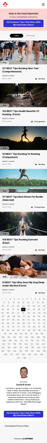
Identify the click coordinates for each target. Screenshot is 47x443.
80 (34, 327)
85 (13, 330)
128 (26, 347)
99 (42, 334)
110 (16, 341)
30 (8, 309)
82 (44, 327)
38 (2, 313)
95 (21, 334)
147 (18, 358)
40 (13, 313)
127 (20, 347)
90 (39, 330)
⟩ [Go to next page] (29, 358)
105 (32, 337)
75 (8, 327)
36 (39, 309)
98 (37, 334)
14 (18, 302)
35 (34, 309)
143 (23, 354)
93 (10, 334)
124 (3, 347)
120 (26, 344)
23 (18, 306)
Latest (16, 35)
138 (38, 351)
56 (3, 320)
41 (18, 313)
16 (28, 302)
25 (29, 306)
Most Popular (30, 35)
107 (44, 337)
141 (11, 354)
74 (3, 327)
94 (16, 334)
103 (20, 337)
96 (26, 334)
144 (29, 354)
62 (33, 320)
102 (14, 337)
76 (13, 327)
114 (37, 341)
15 (23, 302)
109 (10, 341)
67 (13, 323)
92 (5, 334)
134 (14, 351)
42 (23, 313)
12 (9, 302)
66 (8, 323)
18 (38, 302)
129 (32, 347)
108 (4, 341)
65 (3, 323)
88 (29, 330)
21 (8, 306)
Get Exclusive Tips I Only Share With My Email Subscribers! (24, 23)
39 (8, 313)
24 (23, 306)
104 (26, 337)
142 (17, 354)
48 (8, 316)
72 (39, 323)
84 (8, 330)
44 (34, 313)
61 (28, 320)
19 (43, 302)
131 (44, 347)
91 (44, 330)
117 (9, 344)
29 (3, 309)
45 (39, 313)
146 (41, 354)
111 (21, 341)
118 (14, 344)
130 (38, 347)
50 (19, 316)
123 (43, 344)
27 (39, 306)
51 (24, 316)
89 (34, 330)
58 (13, 320)
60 (23, 320)
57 (8, 320)
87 (24, 330)
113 (32, 341)
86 (18, 330)
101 (9, 337)
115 (43, 341)
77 (18, 327)
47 (3, 316)
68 (18, 323)
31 (13, 309)
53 (34, 316)
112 (26, 341)
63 (39, 320)
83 (3, 330)
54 (39, 316)
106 (38, 337)
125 (9, 347)
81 (39, 327)
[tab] (16, 36)
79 (29, 327)
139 (44, 351)
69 (24, 323)
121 (32, 344)
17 (33, 302)
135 (20, 351)
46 (45, 313)
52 (29, 316)
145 (35, 354)
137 (32, 351)
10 (44, 299)
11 (4, 302)
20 (3, 306)
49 (14, 316)
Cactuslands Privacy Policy (17, 426)
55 (44, 316)
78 (24, 327)
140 (5, 354)
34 (29, 309)
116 (3, 344)
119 (20, 344)
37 (44, 309)
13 (14, 302)
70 (29, 323)
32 (18, 309)
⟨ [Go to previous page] (2, 299)
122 (37, 344)
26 (34, 306)
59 (18, 320)
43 (29, 313)
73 (44, 323)
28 (44, 306)
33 (23, 309)
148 (24, 358)
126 (14, 347)
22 (13, 306)
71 (34, 323)
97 (31, 334)
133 (8, 351)
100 (3, 337)
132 (2, 351)
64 (44, 320)
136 (26, 351)
